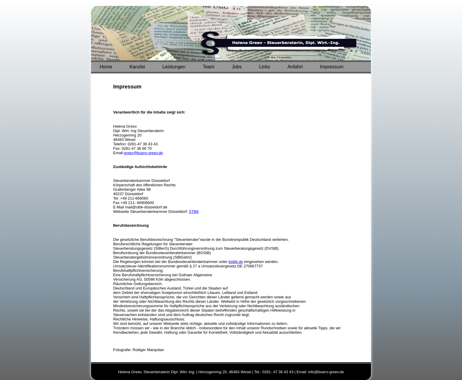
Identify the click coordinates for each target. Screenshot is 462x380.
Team (208, 66)
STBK (194, 211)
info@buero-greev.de (326, 372)
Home (106, 66)
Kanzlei (137, 66)
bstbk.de (236, 261)
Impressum (331, 66)
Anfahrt (295, 66)
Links (264, 66)
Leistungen (173, 66)
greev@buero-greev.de (143, 153)
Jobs (237, 66)
